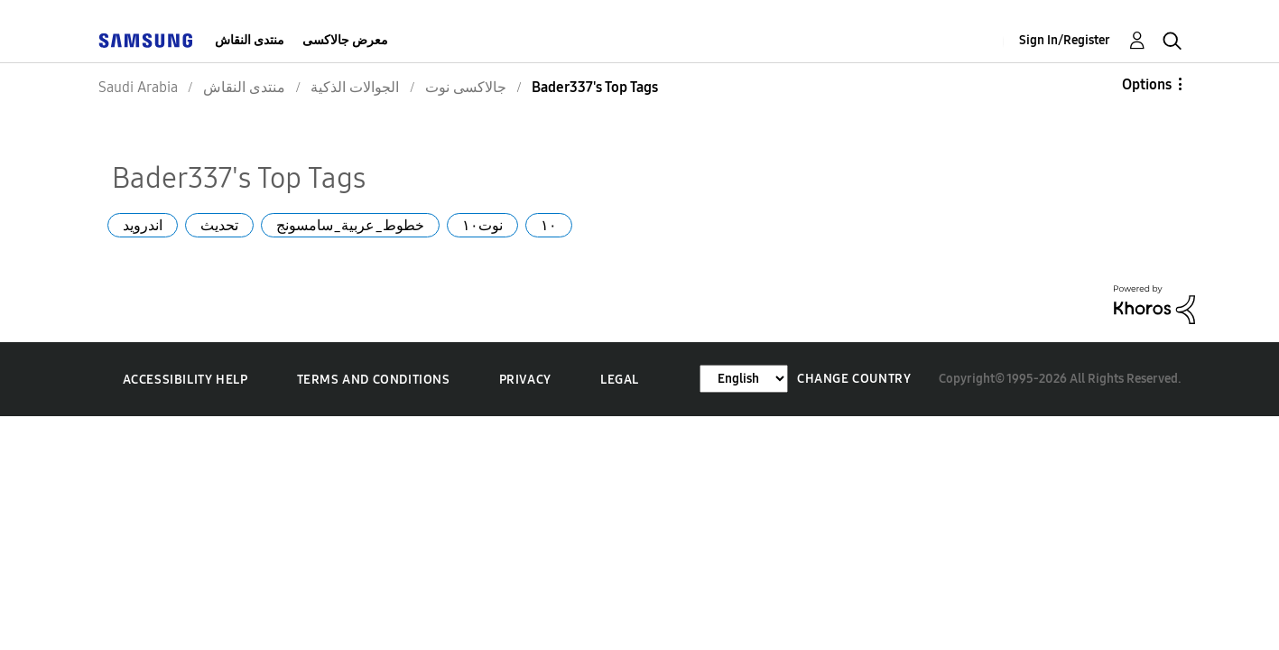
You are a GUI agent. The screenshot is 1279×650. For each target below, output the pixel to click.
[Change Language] (744, 379)
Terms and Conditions (373, 379)
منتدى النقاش (249, 40)
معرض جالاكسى (345, 40)
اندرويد (142, 225)
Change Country (854, 378)
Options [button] (1147, 84)
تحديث (219, 225)
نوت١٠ (482, 225)
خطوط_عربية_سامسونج (350, 225)
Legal (619, 379)
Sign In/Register (1064, 40)
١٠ (549, 225)
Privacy (525, 379)
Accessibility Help (185, 379)
